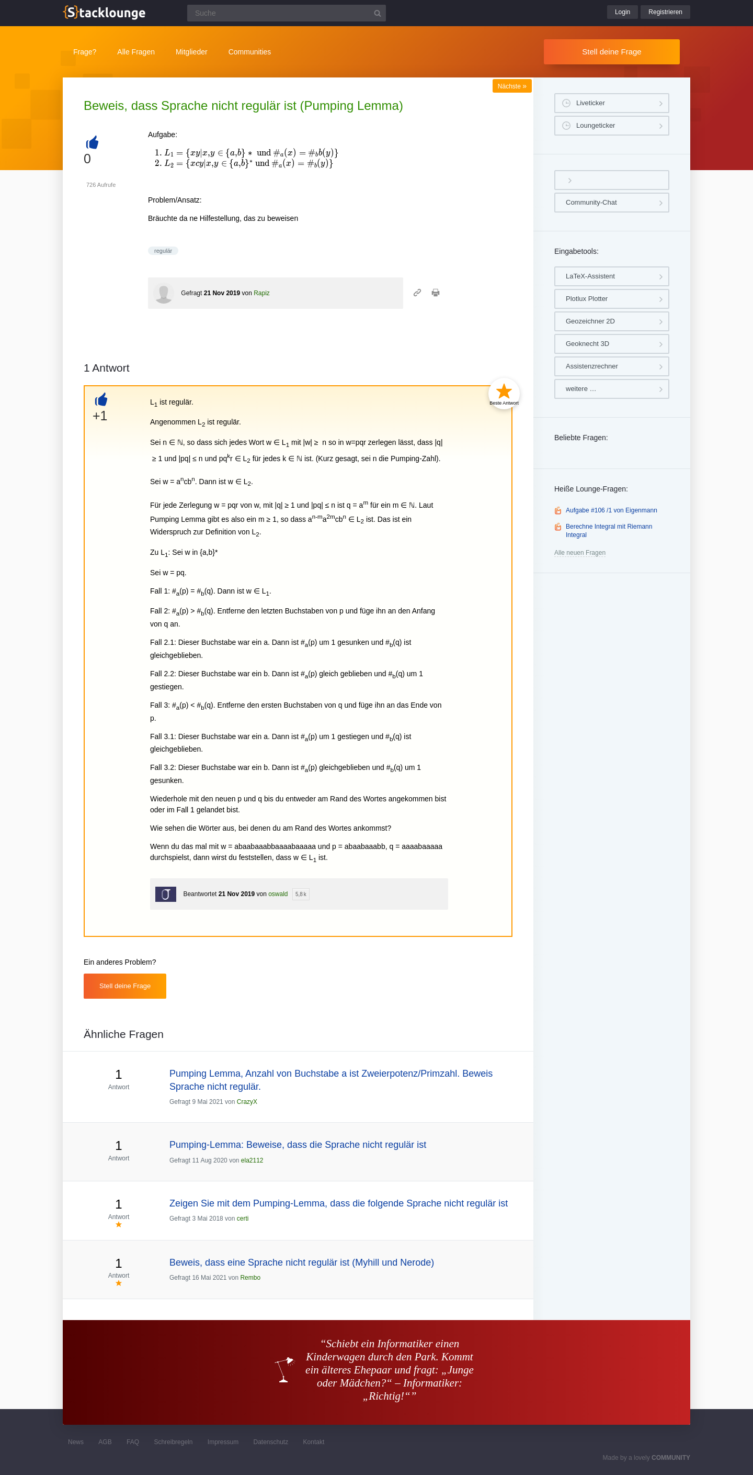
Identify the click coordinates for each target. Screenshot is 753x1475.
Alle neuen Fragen (580, 552)
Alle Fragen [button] (136, 52)
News (76, 1442)
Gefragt (191, 293)
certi (243, 1218)
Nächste (512, 86)
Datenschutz (270, 1442)
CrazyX (247, 1101)
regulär (163, 251)
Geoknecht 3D (587, 344)
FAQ (133, 1442)
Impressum (223, 1442)
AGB (104, 1442)
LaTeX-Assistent (590, 276)
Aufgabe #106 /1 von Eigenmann (611, 510)
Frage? (84, 52)
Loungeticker (595, 125)
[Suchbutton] (377, 13)
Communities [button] (250, 52)
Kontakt (314, 1442)
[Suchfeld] (286, 13)
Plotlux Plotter (587, 299)
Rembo (250, 1277)
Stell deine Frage (611, 51)
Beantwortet (199, 894)
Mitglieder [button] (192, 52)
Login (622, 12)
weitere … (581, 389)
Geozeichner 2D (590, 321)
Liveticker (590, 103)
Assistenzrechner (592, 366)
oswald (278, 894)
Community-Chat (591, 202)
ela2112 (252, 1160)
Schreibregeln (173, 1442)
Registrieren (665, 12)
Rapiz (262, 293)
